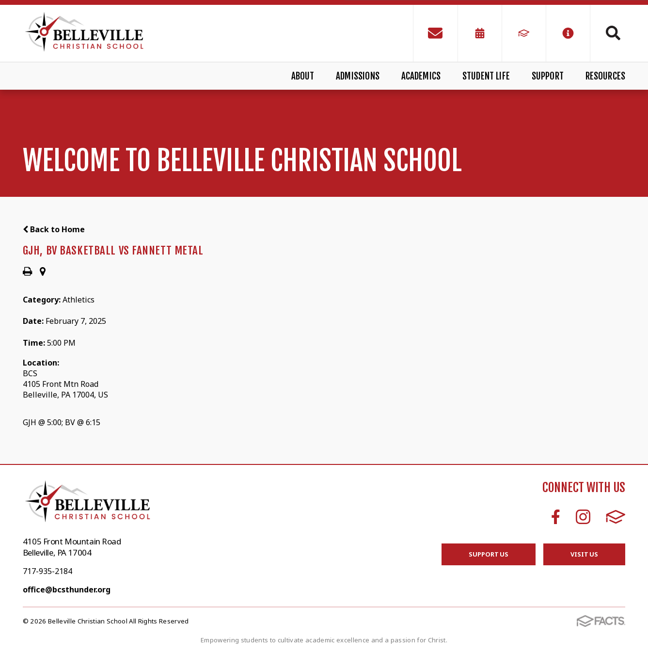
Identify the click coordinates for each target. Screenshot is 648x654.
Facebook (555, 517)
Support (548, 76)
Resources (605, 76)
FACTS (616, 517)
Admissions (357, 76)
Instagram (583, 517)
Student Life (486, 76)
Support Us (488, 554)
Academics (421, 76)
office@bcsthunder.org (67, 589)
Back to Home (54, 229)
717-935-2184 (47, 571)
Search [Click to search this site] (613, 33)
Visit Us (584, 554)
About (303, 76)
